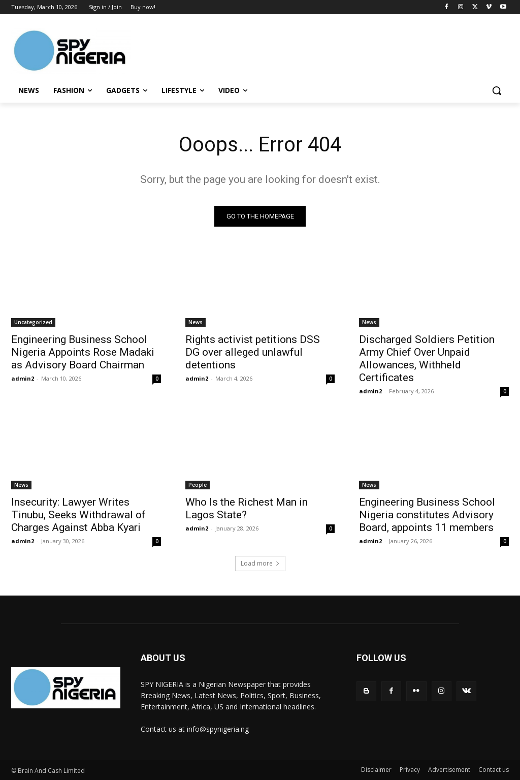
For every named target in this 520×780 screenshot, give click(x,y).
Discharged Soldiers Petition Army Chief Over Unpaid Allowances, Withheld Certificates (427, 358)
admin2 (22, 378)
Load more (260, 563)
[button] (496, 90)
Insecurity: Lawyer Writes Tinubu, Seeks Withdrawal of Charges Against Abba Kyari (78, 515)
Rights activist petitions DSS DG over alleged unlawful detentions (252, 352)
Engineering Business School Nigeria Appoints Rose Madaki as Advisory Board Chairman (82, 352)
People (197, 484)
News (195, 322)
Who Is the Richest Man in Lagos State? (246, 508)
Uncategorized (33, 322)
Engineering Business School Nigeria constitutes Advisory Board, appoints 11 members (427, 515)
